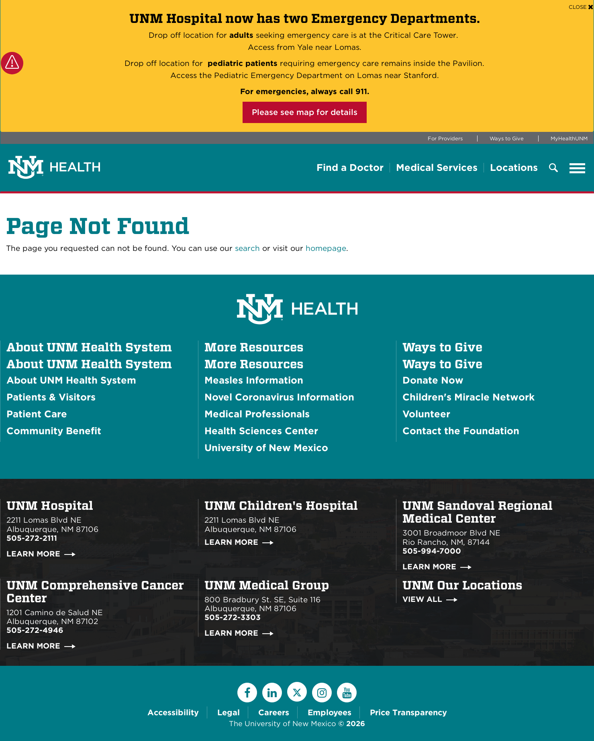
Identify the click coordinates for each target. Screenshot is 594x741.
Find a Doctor (350, 167)
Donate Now (432, 380)
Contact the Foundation (460, 431)
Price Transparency (408, 712)
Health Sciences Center (261, 431)
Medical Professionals (257, 414)
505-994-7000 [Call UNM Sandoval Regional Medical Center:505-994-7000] (431, 551)
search (247, 248)
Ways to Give (507, 138)
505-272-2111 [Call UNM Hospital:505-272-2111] (31, 538)
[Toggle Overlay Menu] (553, 168)
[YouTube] (347, 692)
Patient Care (36, 414)
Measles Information (253, 380)
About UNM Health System (89, 364)
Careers (273, 712)
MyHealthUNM (569, 138)
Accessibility (173, 712)
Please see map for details (304, 112)
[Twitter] (297, 692)
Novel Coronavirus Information (279, 397)
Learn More (33, 554)
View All (422, 599)
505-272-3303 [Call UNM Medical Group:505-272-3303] (232, 617)
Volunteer (426, 414)
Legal (228, 712)
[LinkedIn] (272, 692)
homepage (326, 248)
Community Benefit (53, 431)
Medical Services (437, 167)
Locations (514, 167)
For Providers (445, 138)
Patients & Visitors (51, 397)
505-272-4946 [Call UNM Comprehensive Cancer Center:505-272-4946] (34, 630)
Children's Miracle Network (468, 397)
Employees (329, 712)
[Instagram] (322, 692)
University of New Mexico (266, 448)
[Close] (581, 6)
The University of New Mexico (282, 723)
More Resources (254, 364)
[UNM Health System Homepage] (297, 286)
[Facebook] (247, 692)
